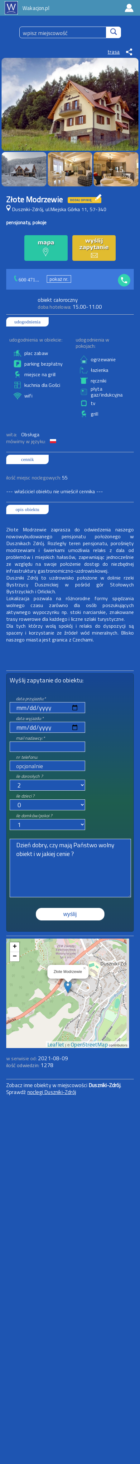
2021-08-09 (53, 1058)
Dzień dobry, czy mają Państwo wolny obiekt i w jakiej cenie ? (70, 868)
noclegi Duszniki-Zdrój (51, 1092)
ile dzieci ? (25, 796)
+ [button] (15, 947)
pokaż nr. (59, 279)
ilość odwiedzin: (29, 1065)
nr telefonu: (27, 757)
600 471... (29, 279)
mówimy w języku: (26, 441)
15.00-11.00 (70, 307)
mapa (67, 942)
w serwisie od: (22, 1058)
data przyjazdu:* (31, 698)
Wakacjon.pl (35, 8)
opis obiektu (27, 509)
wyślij (70, 914)
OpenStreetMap (89, 1045)
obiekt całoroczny (57, 300)
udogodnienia (27, 321)
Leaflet (55, 1045)
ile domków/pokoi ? (34, 815)
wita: (12, 434)
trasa (114, 51)
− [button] (15, 956)
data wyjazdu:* (30, 718)
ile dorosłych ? (29, 776)
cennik (27, 459)
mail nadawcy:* (30, 738)
